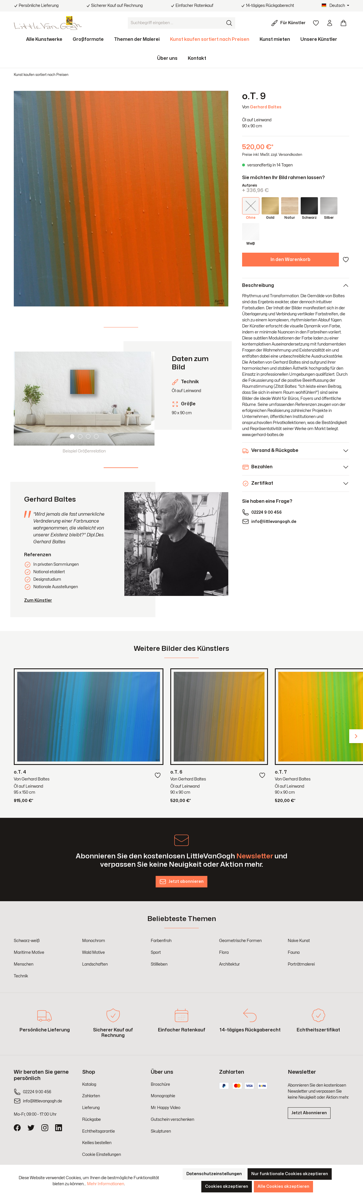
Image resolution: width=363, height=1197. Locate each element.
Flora (224, 952)
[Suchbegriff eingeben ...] (176, 23)
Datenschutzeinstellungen (214, 1174)
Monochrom (93, 941)
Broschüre (160, 1084)
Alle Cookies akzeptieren (283, 1186)
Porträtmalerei (301, 964)
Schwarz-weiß (27, 941)
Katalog (89, 1084)
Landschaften (95, 964)
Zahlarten (91, 1096)
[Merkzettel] (316, 23)
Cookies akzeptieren (226, 1186)
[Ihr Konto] (329, 23)
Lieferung (91, 1108)
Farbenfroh (161, 941)
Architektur (229, 964)
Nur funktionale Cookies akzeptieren (289, 1174)
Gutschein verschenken (172, 1119)
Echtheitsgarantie (98, 1131)
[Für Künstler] (289, 23)
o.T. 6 (176, 772)
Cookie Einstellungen (101, 1154)
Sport (156, 952)
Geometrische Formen (240, 941)
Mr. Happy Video (165, 1108)
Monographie (163, 1096)
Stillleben (159, 964)
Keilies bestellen (96, 1143)
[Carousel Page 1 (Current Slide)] (72, 436)
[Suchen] (229, 23)
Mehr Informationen (105, 1184)
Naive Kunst (299, 941)
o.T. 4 (20, 772)
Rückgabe (91, 1119)
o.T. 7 (281, 772)
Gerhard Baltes (265, 107)
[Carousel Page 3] (88, 436)
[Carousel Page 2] (80, 436)
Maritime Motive (29, 952)
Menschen (23, 964)
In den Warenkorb (290, 259)
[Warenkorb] (343, 23)
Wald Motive (93, 952)
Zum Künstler (38, 600)
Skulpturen (161, 1131)
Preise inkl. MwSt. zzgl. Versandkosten (272, 154)
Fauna (294, 952)
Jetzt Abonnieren (309, 1113)
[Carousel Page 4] (96, 436)
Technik (21, 976)
